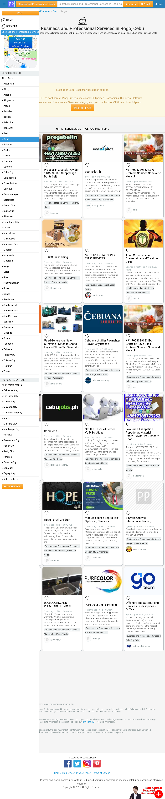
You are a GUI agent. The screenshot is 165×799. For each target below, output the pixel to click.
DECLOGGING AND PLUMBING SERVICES (57, 604)
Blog (64, 773)
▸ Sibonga (7, 333)
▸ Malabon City (9, 407)
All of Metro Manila (12, 385)
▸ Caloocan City (10, 390)
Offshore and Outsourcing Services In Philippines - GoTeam (142, 606)
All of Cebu (7, 78)
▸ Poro (5, 288)
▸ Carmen (7, 161)
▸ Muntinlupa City (11, 429)
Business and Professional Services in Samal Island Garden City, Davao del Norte (62, 550)
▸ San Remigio (9, 316)
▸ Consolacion (9, 183)
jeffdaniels (97, 469)
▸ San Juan (7, 468)
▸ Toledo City (8, 360)
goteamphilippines (141, 646)
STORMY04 (56, 640)
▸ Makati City (8, 401)
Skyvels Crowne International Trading (138, 519)
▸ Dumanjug (8, 211)
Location (130, 4)
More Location (12, 486)
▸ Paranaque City (10, 440)
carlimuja (96, 638)
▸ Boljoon (7, 144)
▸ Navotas (7, 434)
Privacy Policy (83, 773)
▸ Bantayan (7, 128)
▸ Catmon (7, 166)
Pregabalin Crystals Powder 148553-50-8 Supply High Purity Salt (61, 173)
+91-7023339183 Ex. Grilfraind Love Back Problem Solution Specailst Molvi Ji (143, 345)
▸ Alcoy (6, 89)
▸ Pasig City (8, 451)
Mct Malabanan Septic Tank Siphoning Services (102, 519)
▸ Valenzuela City (11, 479)
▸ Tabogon (7, 343)
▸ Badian (6, 117)
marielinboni (138, 476)
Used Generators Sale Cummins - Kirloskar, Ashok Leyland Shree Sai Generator (61, 344)
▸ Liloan (6, 227)
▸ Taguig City (8, 473)
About (71, 773)
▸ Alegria (6, 94)
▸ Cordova (7, 188)
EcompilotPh (93, 171)
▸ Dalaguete (8, 200)
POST (20, 13)
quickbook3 (56, 384)
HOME (7, 20)
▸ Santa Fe (7, 321)
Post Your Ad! (82, 107)
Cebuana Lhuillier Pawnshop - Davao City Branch (102, 342)
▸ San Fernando (10, 305)
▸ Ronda (6, 294)
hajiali (135, 210)
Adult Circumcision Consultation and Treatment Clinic (143, 259)
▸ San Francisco (10, 310)
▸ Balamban (8, 122)
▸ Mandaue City (10, 244)
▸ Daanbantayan (10, 194)
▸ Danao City (8, 205)
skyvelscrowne (139, 549)
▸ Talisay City (8, 355)
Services (9, 26)
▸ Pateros (7, 457)
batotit (136, 298)
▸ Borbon (6, 150)
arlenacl (54, 213)
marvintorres (97, 295)
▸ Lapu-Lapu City (10, 222)
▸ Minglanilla (8, 255)
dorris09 (55, 560)
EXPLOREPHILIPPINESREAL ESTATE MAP (20, 42)
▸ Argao (6, 106)
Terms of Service (89, 722)
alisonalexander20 (59, 465)
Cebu (55, 11)
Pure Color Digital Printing (101, 604)
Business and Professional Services (20, 32)
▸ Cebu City (7, 172)
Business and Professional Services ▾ (36, 4)
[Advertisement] (82, 58)
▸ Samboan (8, 299)
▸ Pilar (5, 277)
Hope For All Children (57, 519)
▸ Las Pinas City (10, 396)
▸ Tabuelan (7, 349)
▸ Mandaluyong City (12, 412)
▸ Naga (5, 266)
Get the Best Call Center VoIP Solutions (100, 431)
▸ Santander (8, 327)
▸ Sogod (6, 338)
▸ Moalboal (7, 260)
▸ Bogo (5, 139)
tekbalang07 (97, 557)
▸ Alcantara (8, 83)
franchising (56, 288)
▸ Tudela (6, 371)
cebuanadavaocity (100, 380)
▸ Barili (5, 133)
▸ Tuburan (7, 366)
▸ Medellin (7, 249)
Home (57, 773)
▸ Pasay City (8, 445)
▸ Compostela (9, 178)
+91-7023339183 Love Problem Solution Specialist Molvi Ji (143, 173)
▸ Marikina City (9, 423)
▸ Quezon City (9, 462)
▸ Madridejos (8, 233)
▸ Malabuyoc (8, 238)
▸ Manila (6, 418)
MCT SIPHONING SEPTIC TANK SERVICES (100, 257)
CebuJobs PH (53, 431)
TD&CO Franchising (56, 257)
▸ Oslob (6, 272)
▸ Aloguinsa (8, 100)
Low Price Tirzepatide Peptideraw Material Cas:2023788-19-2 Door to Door (142, 434)
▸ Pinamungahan (10, 283)
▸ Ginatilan (7, 216)
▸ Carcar (6, 155)
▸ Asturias (7, 111)
